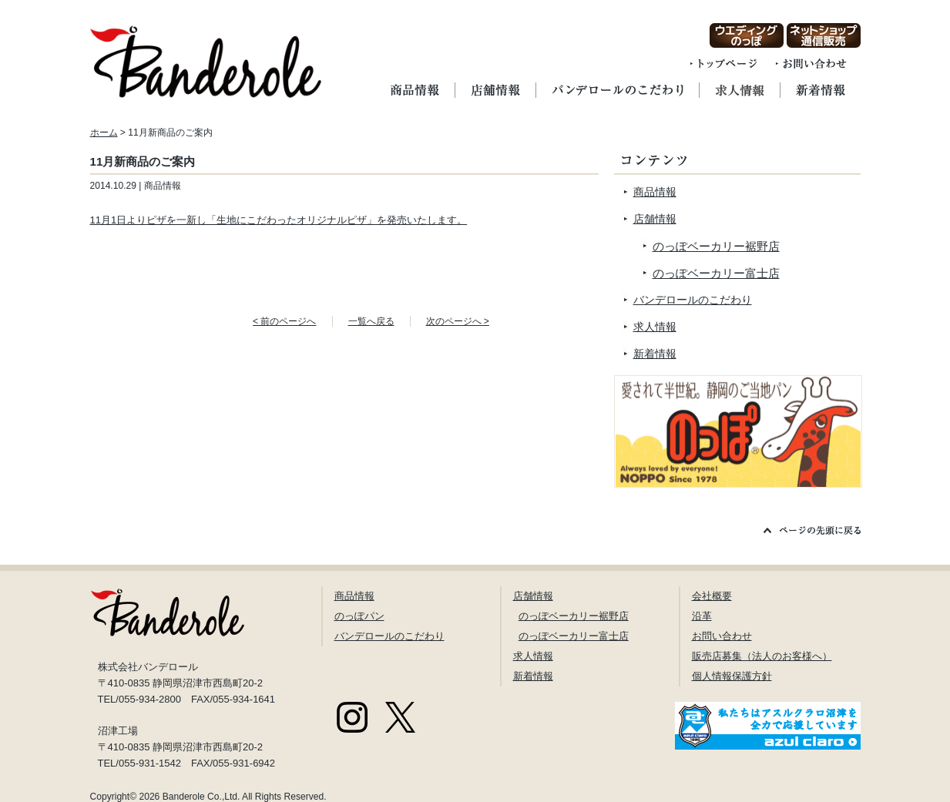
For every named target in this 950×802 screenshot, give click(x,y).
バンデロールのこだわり (692, 300)
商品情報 (654, 192)
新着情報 (654, 353)
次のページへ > (457, 321)
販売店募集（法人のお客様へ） (762, 656)
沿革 (702, 616)
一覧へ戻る (371, 321)
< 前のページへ (284, 321)
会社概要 (712, 596)
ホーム (104, 132)
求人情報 (654, 326)
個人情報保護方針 (732, 676)
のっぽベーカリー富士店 (716, 273)
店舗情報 (654, 219)
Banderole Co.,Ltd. (201, 796)
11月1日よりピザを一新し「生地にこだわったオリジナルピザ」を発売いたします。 (279, 220)
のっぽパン (359, 616)
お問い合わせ (722, 636)
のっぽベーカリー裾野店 (716, 246)
